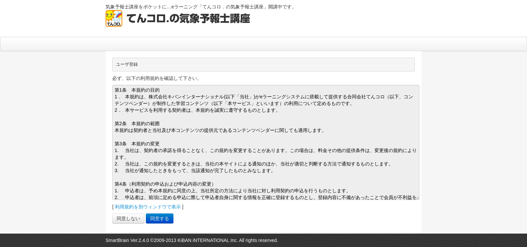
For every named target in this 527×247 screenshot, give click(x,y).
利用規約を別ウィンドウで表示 (148, 206)
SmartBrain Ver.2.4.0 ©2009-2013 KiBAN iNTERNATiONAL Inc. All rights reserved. (192, 240)
